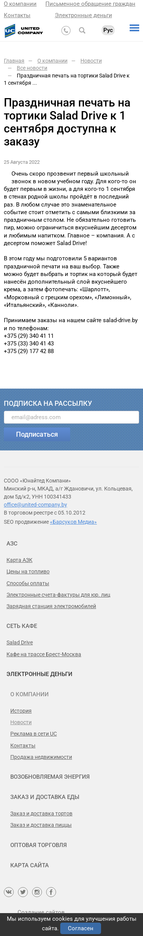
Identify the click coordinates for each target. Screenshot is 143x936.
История (21, 711)
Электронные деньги (83, 15)
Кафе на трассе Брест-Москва (43, 654)
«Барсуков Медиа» (73, 522)
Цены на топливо (28, 571)
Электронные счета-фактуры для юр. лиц (58, 595)
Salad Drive (19, 642)
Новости (21, 722)
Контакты (17, 15)
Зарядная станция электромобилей (51, 606)
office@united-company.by (35, 505)
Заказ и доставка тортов (41, 813)
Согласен (80, 928)
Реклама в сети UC (33, 734)
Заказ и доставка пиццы (41, 825)
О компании (20, 3)
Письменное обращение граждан (90, 3)
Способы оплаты (27, 583)
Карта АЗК (19, 560)
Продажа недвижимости (41, 757)
